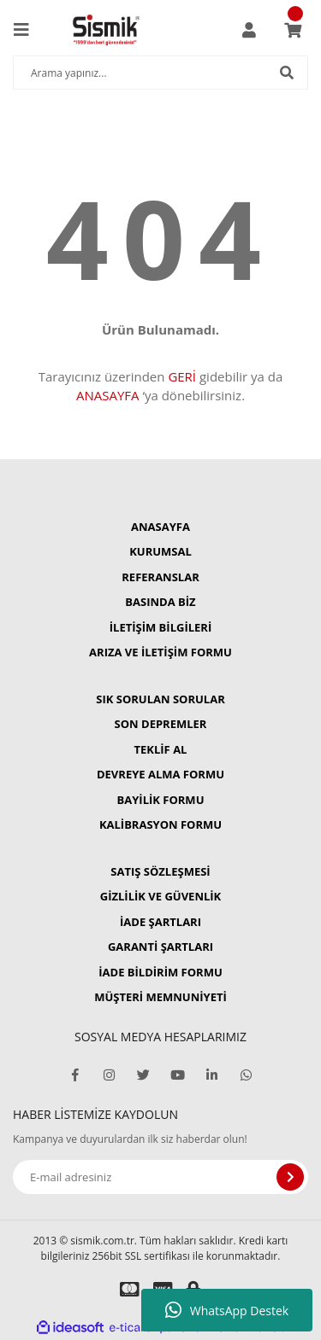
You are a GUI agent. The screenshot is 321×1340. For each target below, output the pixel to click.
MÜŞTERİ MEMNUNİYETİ (160, 997)
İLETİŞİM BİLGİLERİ (160, 627)
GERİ (182, 376)
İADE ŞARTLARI (160, 921)
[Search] (160, 72)
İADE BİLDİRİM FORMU (160, 972)
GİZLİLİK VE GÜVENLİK (160, 896)
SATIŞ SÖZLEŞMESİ (160, 871)
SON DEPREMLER (161, 723)
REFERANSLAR (160, 577)
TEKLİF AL (160, 749)
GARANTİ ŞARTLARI (160, 946)
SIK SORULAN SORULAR (160, 699)
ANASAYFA (108, 395)
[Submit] (290, 1177)
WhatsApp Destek (226, 1310)
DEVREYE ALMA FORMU (160, 774)
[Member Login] (249, 30)
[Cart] (292, 30)
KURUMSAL (160, 551)
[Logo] (106, 30)
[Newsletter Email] (160, 1177)
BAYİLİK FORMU (161, 799)
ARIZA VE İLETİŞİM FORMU (160, 652)
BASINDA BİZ (160, 601)
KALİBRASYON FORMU (160, 824)
